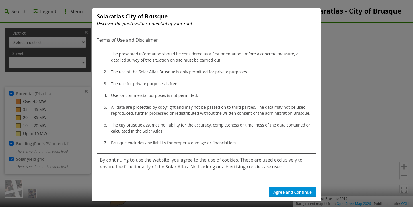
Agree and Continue (292, 192)
